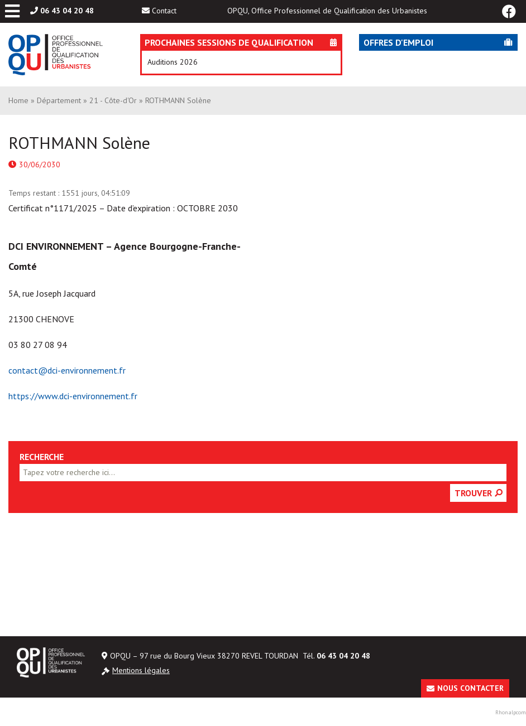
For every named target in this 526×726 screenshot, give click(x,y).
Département (59, 100)
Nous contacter (470, 688)
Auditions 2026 (172, 62)
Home (18, 100)
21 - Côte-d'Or (113, 100)
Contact (164, 11)
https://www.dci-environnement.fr (72, 395)
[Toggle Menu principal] (12, 11)
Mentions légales (141, 670)
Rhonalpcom (510, 712)
